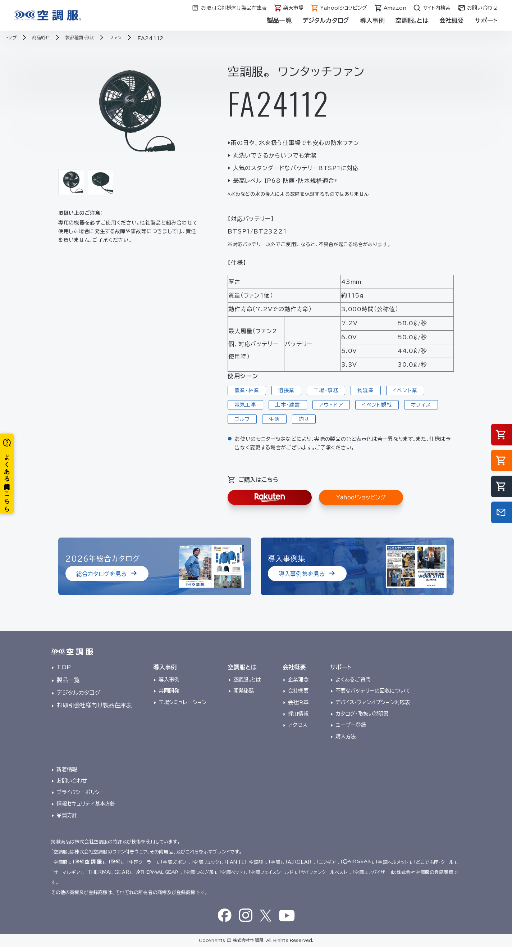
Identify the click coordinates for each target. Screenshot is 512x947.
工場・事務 (326, 390)
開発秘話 (243, 690)
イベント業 (405, 390)
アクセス (297, 725)
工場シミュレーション (182, 702)
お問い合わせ (71, 780)
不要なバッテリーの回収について (372, 690)
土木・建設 (287, 404)
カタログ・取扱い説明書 (362, 713)
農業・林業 (247, 390)
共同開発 (169, 690)
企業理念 (298, 679)
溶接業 (286, 390)
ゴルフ (242, 419)
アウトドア (331, 404)
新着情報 (66, 769)
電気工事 (245, 404)
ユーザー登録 (350, 725)
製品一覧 (279, 20)
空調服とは (412, 20)
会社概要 (451, 20)
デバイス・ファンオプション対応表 (372, 702)
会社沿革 (298, 702)
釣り (304, 419)
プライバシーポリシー (80, 792)
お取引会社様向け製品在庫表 (94, 705)
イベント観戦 (377, 404)
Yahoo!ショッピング (361, 497)
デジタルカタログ (325, 20)
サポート (486, 20)
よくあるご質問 (352, 679)
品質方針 (66, 815)
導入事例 (372, 20)
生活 (274, 419)
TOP (63, 667)
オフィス (421, 404)
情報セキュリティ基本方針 (85, 803)
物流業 (365, 390)
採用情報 (298, 713)
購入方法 (345, 736)
